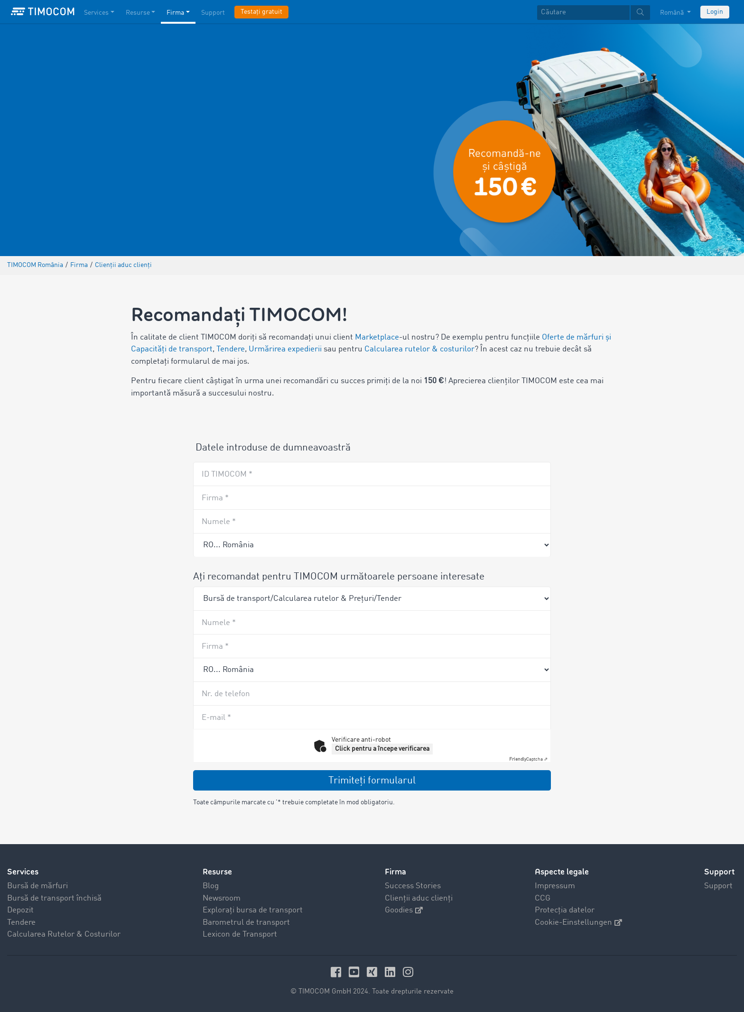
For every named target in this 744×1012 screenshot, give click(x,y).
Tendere (230, 349)
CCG (542, 898)
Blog (211, 886)
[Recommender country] (372, 545)
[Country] (372, 669)
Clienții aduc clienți (419, 898)
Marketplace (377, 337)
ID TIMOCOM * (227, 474)
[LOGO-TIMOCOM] (42, 12)
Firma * (215, 498)
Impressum (555, 886)
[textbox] (594, 12)
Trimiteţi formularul (372, 781)
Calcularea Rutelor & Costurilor (64, 934)
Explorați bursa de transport (253, 910)
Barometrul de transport (246, 923)
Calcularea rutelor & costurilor (419, 349)
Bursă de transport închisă (54, 898)
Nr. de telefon (226, 694)
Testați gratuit (261, 12)
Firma (395, 871)
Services (22, 871)
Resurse (217, 871)
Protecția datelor (565, 910)
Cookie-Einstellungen (578, 923)
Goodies (404, 910)
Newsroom (222, 898)
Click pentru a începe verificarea (382, 748)
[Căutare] (583, 12)
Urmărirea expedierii (285, 349)
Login (715, 12)
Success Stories (413, 886)
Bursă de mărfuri (37, 886)
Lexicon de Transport (240, 934)
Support (718, 886)
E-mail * (216, 718)
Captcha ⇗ (528, 759)
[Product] (372, 598)
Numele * (219, 522)
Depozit (20, 910)
